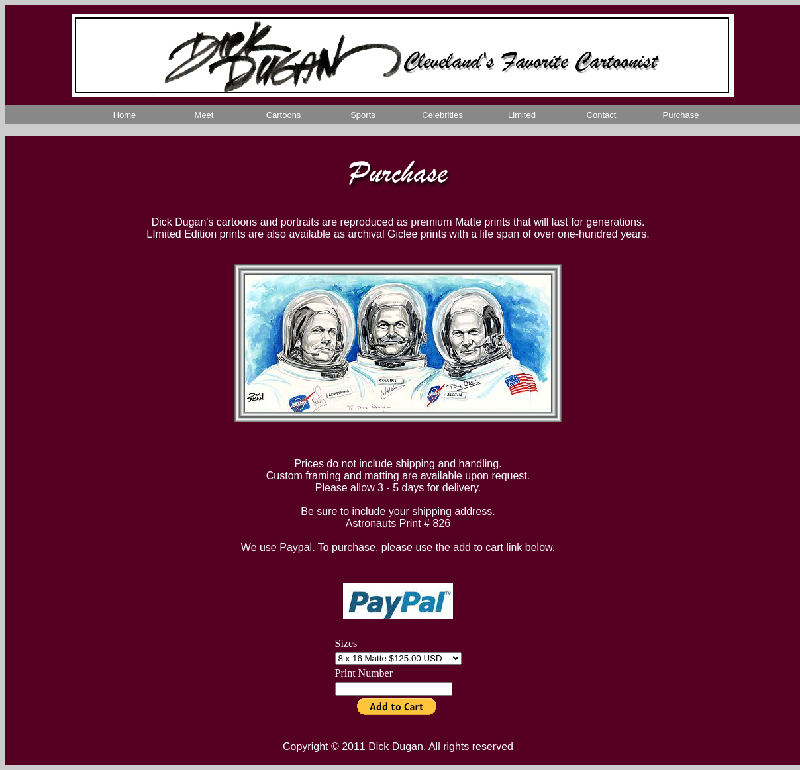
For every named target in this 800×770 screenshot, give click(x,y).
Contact (602, 115)
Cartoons (283, 115)
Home (124, 115)
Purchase (681, 115)
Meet (204, 115)
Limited (522, 115)
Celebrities (442, 115)
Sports (362, 115)
